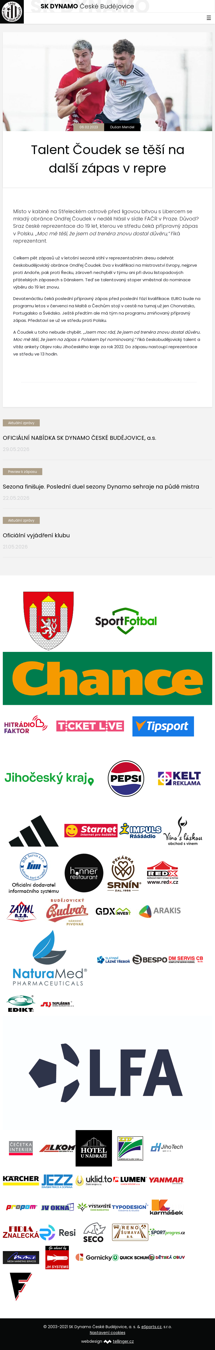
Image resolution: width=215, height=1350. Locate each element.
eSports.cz (151, 1327)
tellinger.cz (123, 1341)
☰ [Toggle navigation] (208, 18)
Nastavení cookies (107, 1332)
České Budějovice (87, 6)
